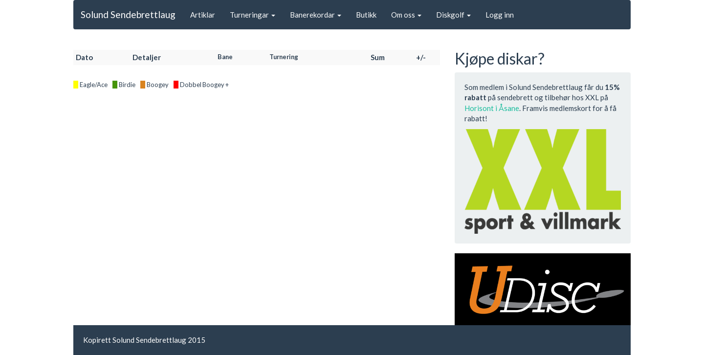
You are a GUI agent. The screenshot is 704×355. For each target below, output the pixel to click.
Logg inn (499, 14)
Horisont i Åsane (491, 108)
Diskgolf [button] (453, 14)
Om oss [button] (406, 14)
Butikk (366, 14)
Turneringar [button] (252, 14)
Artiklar (202, 14)
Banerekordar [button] (315, 14)
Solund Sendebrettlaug (128, 14)
